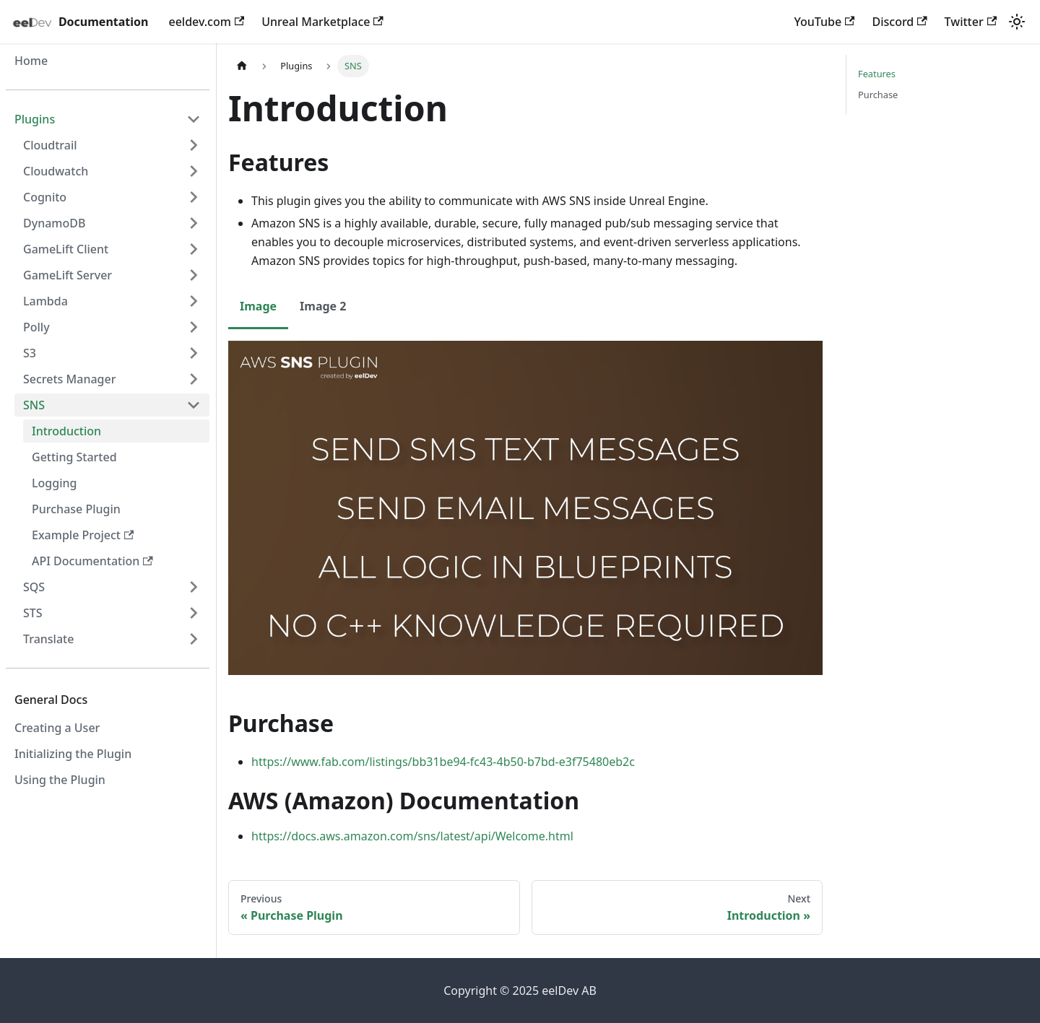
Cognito (44, 197)
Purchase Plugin (76, 509)
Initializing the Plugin (72, 754)
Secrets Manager (69, 379)
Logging (54, 483)
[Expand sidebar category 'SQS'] (193, 586)
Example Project (83, 535)
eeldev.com (206, 22)
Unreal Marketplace (322, 22)
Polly (36, 327)
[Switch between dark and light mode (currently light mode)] (1016, 21)
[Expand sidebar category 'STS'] (193, 612)
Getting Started (74, 457)
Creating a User (57, 728)
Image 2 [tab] (323, 306)
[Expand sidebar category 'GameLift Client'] (193, 249)
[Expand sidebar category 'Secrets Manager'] (193, 379)
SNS (34, 405)
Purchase (878, 94)
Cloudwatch (55, 171)
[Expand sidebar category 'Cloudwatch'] (193, 171)
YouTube (824, 22)
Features (877, 73)
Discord (899, 22)
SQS (34, 587)
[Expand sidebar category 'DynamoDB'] (193, 223)
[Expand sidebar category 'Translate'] (193, 638)
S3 (29, 353)
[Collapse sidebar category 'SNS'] (193, 405)
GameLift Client (65, 249)
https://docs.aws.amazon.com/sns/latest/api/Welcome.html (412, 836)
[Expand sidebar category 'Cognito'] (193, 197)
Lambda (45, 301)
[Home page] (242, 66)
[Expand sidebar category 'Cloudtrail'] (193, 145)
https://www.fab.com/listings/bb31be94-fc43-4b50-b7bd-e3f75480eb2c (443, 762)
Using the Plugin (59, 780)
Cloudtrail (50, 145)
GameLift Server (67, 275)
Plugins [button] (34, 119)
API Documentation (92, 561)
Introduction (66, 431)
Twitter (971, 22)
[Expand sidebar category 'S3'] (193, 353)
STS (33, 613)
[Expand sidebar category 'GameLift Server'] (193, 275)
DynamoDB (54, 223)
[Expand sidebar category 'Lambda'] (193, 301)
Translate (48, 639)
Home (31, 61)
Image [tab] (258, 306)
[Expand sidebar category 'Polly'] (193, 327)
